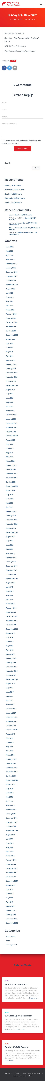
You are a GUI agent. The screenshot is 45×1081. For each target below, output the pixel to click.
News (13, 60)
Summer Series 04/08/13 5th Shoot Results (23, 223)
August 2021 (10, 490)
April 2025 (9, 306)
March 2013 (10, 906)
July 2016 (9, 738)
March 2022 (10, 461)
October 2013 (11, 877)
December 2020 (11, 520)
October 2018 (11, 625)
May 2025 (9, 301)
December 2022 (11, 423)
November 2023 (11, 377)
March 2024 (10, 360)
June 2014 (9, 843)
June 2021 (9, 499)
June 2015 (9, 793)
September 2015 (12, 780)
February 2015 (11, 809)
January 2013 (11, 914)
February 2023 (11, 415)
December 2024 (11, 322)
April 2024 (9, 356)
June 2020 (9, 545)
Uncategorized (11, 945)
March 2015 (10, 805)
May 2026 (9, 251)
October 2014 (11, 826)
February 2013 (11, 910)
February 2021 (11, 511)
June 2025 (9, 297)
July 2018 (9, 637)
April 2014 (9, 851)
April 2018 (9, 650)
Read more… (33, 998)
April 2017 (9, 700)
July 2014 (9, 839)
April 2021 (9, 507)
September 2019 (12, 579)
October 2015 (11, 776)
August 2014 (10, 835)
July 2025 (9, 293)
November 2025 (11, 276)
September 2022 (12, 436)
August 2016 (10, 734)
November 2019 (11, 570)
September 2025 (12, 285)
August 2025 (10, 289)
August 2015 (10, 784)
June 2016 (9, 742)
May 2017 (9, 696)
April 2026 (9, 255)
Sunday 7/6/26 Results (13, 186)
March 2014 (10, 856)
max (10, 215)
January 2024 (11, 369)
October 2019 (11, 574)
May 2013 (9, 898)
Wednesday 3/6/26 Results (14, 190)
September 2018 (12, 629)
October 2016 (11, 725)
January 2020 (11, 562)
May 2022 (9, 453)
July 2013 (9, 889)
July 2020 (9, 541)
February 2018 (11, 658)
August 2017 (10, 683)
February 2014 (11, 860)
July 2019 (9, 587)
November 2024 (11, 327)
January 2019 (11, 612)
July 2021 (9, 495)
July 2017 (9, 688)
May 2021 (9, 503)
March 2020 (10, 553)
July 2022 (9, 444)
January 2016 (11, 763)
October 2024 (11, 331)
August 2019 (10, 583)
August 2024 (10, 339)
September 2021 (12, 486)
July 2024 (9, 343)
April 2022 (9, 457)
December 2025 (11, 272)
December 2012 (11, 919)
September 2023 (12, 385)
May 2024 (9, 352)
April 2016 (9, 751)
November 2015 (11, 772)
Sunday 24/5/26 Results (13, 202)
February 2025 (11, 314)
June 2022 (9, 448)
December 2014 (11, 818)
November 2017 (11, 671)
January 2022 (11, 469)
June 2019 (9, 591)
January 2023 (11, 419)
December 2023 (11, 373)
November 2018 (11, 620)
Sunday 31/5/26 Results (13, 194)
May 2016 (9, 746)
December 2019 (11, 566)
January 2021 (11, 516)
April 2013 (9, 902)
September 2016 (12, 730)
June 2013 (9, 893)
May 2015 (9, 797)
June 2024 (9, 348)
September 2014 (12, 830)
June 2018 (9, 641)
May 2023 (9, 402)
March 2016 (10, 755)
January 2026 (11, 268)
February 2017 (11, 709)
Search (7, 163)
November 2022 (11, 427)
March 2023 (10, 411)
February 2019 (11, 608)
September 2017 (12, 679)
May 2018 (9, 646)
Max (10, 228)
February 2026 (11, 264)
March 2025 (10, 310)
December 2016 (11, 717)
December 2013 (11, 868)
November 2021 (11, 478)
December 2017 (11, 667)
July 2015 (9, 788)
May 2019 (9, 595)
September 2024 (12, 335)
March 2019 (10, 604)
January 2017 (11, 713)
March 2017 (10, 704)
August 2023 (10, 390)
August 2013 (10, 885)
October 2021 (11, 482)
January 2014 (11, 864)
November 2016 (11, 721)
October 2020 (11, 528)
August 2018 (10, 633)
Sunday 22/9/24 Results (23, 215)
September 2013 (12, 881)
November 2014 (11, 822)
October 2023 (11, 381)
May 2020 (9, 549)
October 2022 (11, 432)
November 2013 (11, 872)
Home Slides (10, 936)
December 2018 (11, 616)
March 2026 (10, 259)
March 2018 (10, 654)
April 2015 (9, 801)
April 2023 (9, 406)
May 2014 (9, 847)
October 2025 (11, 280)
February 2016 (11, 759)
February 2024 (11, 364)
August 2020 (10, 537)
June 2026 (9, 247)
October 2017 (11, 675)
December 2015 (11, 767)
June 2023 (9, 398)
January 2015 (11, 814)
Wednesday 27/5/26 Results (15, 198)
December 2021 (11, 474)
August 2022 (10, 440)
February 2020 (11, 558)
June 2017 (9, 692)
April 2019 (9, 600)
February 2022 (11, 465)
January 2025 (11, 318)
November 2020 (11, 524)
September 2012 (12, 923)
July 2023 (9, 394)
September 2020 (12, 532)
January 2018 (11, 662)
